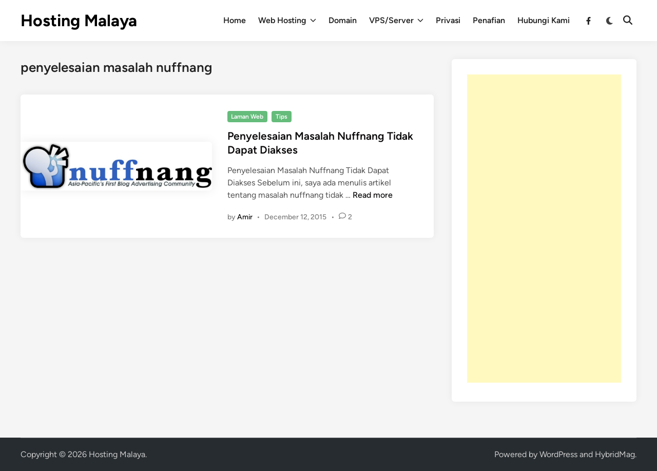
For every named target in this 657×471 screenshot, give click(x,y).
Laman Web (247, 116)
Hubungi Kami (543, 20)
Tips (281, 116)
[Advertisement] (544, 228)
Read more (373, 195)
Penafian (489, 20)
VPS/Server (396, 20)
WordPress (558, 454)
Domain (342, 20)
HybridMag (615, 454)
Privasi (448, 20)
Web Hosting (287, 20)
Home (234, 20)
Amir (245, 217)
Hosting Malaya (79, 20)
